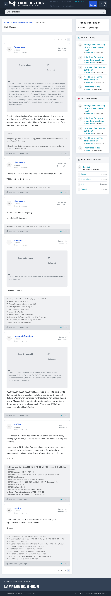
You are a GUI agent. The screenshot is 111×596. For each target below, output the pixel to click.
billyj (83, 184)
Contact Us (30, 593)
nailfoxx (89, 89)
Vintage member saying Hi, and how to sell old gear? (94, 47)
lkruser (84, 174)
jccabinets (90, 72)
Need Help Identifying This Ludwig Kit (94, 78)
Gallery (54, 6)
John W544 (90, 62)
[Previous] (54, 39)
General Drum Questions (23, 22)
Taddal (84, 189)
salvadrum (90, 82)
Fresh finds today (92, 87)
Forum (6, 22)
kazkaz (86, 167)
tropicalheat (86, 179)
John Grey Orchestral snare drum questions (94, 58)
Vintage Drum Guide (13, 593)
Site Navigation (55, 12)
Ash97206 (90, 52)
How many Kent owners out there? (94, 68)
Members (68, 6)
